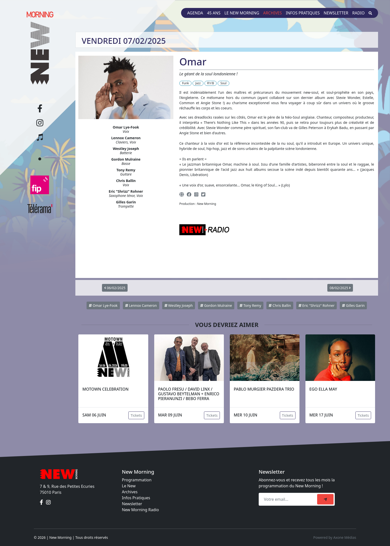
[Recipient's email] (288, 499)
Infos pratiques (303, 13)
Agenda (195, 13)
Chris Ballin (280, 305)
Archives (272, 13)
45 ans (214, 13)
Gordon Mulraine (216, 305)
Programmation (136, 480)
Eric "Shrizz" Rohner (316, 305)
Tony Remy (250, 305)
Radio (358, 13)
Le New (129, 486)
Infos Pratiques (136, 497)
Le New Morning (241, 13)
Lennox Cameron (141, 305)
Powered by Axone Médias (334, 537)
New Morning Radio (140, 509)
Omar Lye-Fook (103, 305)
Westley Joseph (178, 305)
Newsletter (336, 13)
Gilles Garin (353, 305)
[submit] (325, 499)
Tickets (136, 415)
